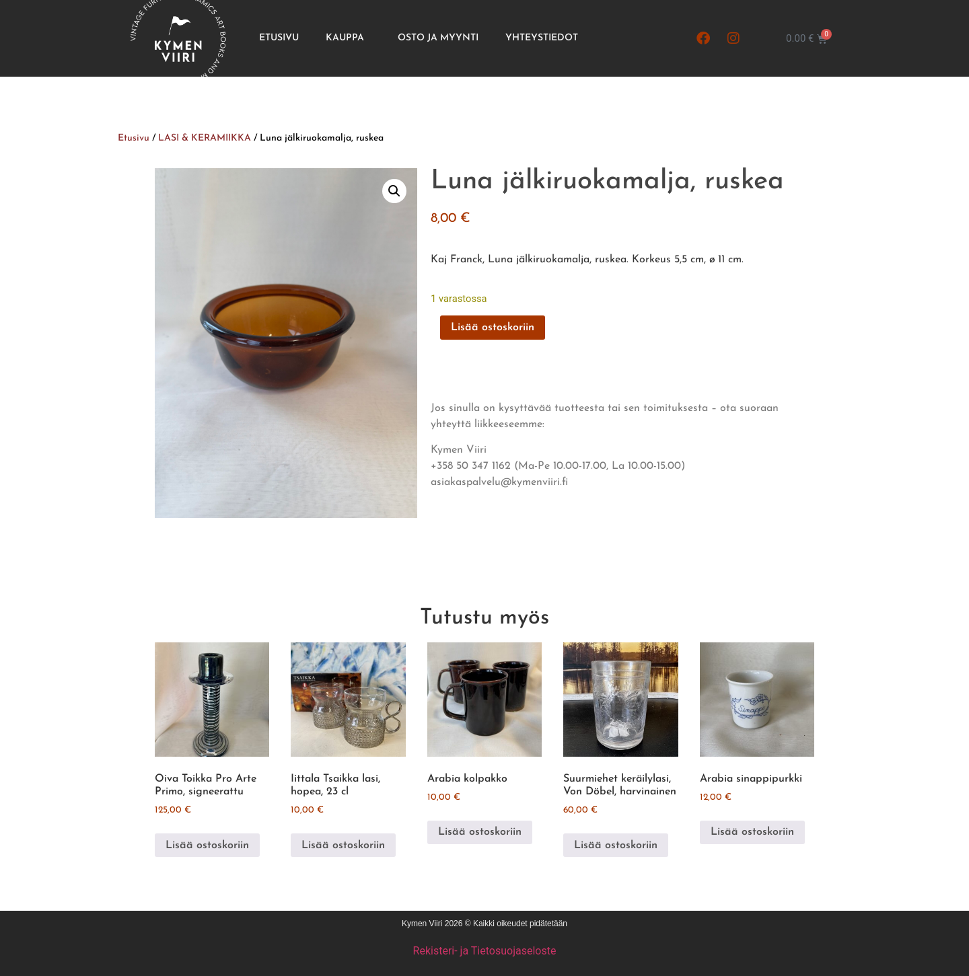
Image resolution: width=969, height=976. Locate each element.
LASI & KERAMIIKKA (204, 138)
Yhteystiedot (541, 38)
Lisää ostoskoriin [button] (207, 845)
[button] (394, 191)
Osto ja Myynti (438, 38)
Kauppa (348, 38)
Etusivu (279, 38)
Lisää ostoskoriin (492, 327)
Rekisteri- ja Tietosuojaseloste (485, 950)
